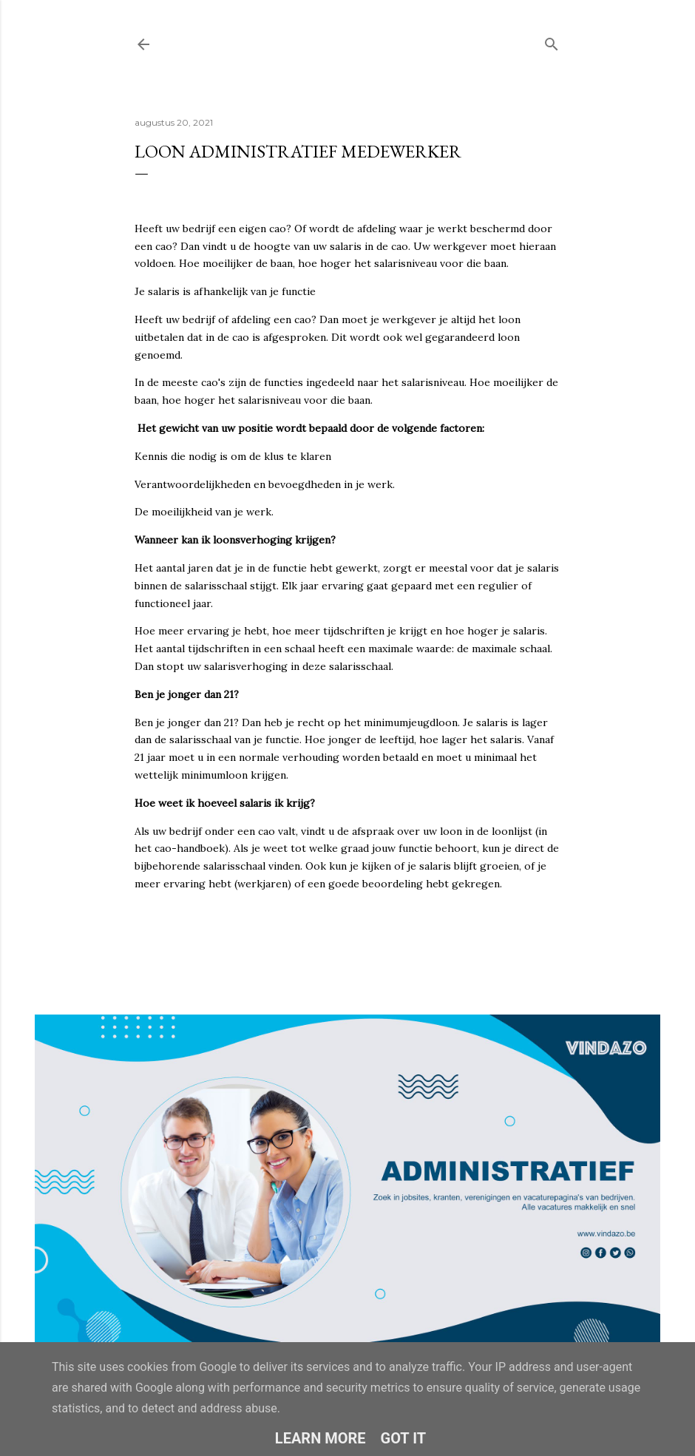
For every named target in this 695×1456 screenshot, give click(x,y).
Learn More (320, 1438)
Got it (404, 1438)
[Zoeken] (551, 41)
